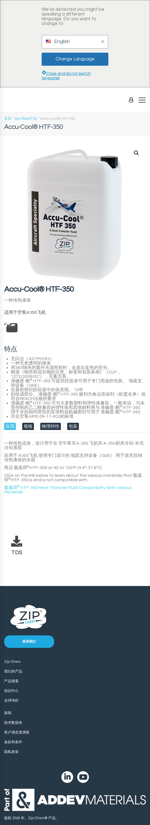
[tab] (10, 426)
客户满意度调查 (16, 732)
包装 (73, 426)
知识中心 (11, 691)
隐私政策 (11, 752)
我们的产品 (13, 671)
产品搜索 (11, 681)
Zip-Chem (12, 662)
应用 (10, 426)
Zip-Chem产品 (25, 118)
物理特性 (50, 426)
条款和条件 (13, 742)
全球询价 (11, 700)
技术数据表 (13, 723)
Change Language (75, 59)
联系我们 (29, 641)
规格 (28, 426)
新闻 (7, 713)
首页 (7, 118)
